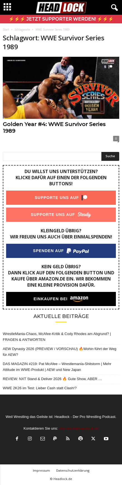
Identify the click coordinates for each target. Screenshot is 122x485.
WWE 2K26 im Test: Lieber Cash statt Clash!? (40, 388)
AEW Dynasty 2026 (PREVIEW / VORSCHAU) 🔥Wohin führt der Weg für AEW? (59, 352)
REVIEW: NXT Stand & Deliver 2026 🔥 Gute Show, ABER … (52, 379)
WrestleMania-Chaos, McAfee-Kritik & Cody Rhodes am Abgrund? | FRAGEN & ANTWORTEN (57, 337)
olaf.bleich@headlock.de (79, 428)
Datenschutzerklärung (72, 470)
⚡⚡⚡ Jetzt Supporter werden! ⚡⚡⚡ (61, 19)
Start (6, 29)
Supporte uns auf (57, 197)
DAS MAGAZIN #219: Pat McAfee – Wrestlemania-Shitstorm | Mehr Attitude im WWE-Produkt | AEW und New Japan (57, 367)
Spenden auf (48, 250)
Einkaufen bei (51, 299)
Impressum (41, 470)
